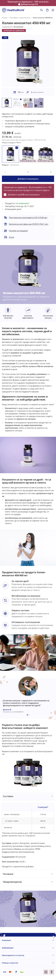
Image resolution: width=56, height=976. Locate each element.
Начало (4, 18)
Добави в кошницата (28, 178)
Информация (7, 948)
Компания (6, 940)
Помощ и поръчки (10, 963)
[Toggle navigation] (53, 10)
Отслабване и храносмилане (20, 18)
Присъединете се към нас (13, 955)
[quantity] (28, 172)
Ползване (8, 873)
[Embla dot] (27, 714)
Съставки (8, 796)
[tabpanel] (28, 831)
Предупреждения (12, 881)
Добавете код (29, 4)
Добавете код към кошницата (24, 194)
